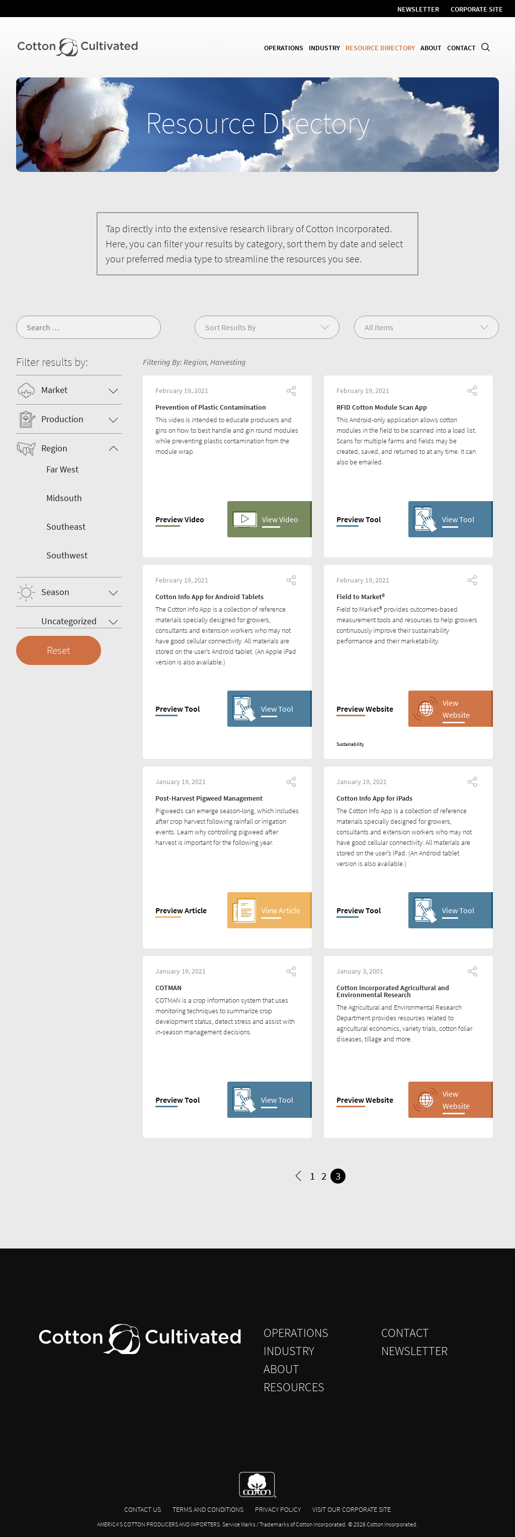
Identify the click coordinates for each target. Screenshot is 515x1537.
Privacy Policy (278, 1509)
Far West (62, 469)
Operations (283, 47)
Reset (58, 650)
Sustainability (350, 744)
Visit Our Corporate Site (351, 1509)
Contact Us (142, 1509)
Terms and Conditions (208, 1509)
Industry (324, 47)
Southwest (67, 555)
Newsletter (418, 9)
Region (54, 448)
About (431, 47)
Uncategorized (69, 621)
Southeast (65, 526)
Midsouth (64, 498)
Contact (461, 47)
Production (62, 419)
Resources (294, 1387)
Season (55, 592)
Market (54, 390)
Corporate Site (477, 9)
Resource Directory (380, 47)
